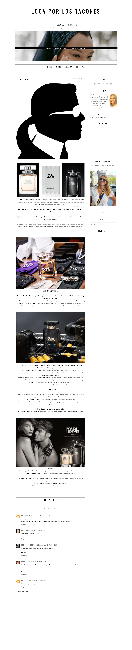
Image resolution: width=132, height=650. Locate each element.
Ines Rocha (25, 516)
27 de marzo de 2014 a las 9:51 (37, 581)
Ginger (24, 562)
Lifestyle (80, 67)
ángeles (24, 581)
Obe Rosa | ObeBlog (29, 545)
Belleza (68, 67)
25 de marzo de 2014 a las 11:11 (35, 530)
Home (49, 67)
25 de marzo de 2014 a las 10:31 (40, 516)
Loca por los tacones (66, 11)
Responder (24, 524)
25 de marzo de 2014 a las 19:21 (47, 545)
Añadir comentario (22, 591)
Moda (58, 67)
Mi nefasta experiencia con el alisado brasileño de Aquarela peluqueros (103, 168)
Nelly (23, 530)
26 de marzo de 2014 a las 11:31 (36, 562)
